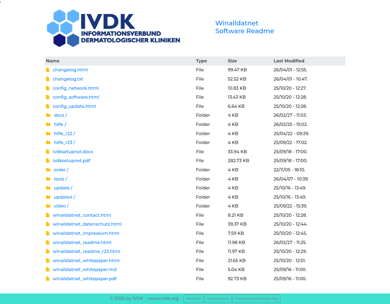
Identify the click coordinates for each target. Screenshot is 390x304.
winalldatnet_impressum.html (82, 233)
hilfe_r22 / (60, 133)
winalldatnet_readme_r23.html (83, 251)
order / (57, 169)
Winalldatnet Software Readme (244, 27)
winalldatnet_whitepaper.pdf (81, 278)
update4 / (60, 197)
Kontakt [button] (193, 298)
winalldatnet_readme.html (79, 242)
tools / (56, 179)
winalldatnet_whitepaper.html (83, 260)
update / (59, 188)
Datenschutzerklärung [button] (256, 298)
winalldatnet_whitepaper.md (81, 269)
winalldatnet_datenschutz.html (84, 224)
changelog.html (67, 69)
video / (57, 206)
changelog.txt (64, 79)
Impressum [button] (218, 298)
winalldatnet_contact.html (78, 215)
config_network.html (72, 88)
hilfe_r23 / (60, 142)
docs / (56, 115)
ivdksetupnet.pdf (68, 160)
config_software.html (72, 97)
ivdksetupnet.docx (69, 151)
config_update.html (71, 106)
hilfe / (56, 124)
